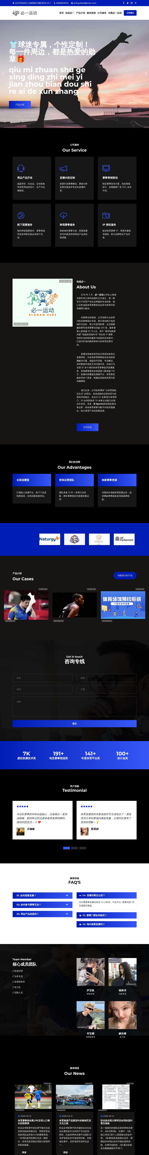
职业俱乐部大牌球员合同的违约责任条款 (116, 1122)
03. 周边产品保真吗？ (28, 914)
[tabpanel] (43, 819)
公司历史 (87, 427)
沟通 (115, 13)
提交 (74, 723)
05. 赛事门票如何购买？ (95, 915)
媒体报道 (91, 13)
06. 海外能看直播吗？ (94, 924)
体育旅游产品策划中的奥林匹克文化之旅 (75, 1122)
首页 (61, 13)
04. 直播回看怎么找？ (94, 895)
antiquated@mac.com (83, 3)
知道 (69, 13)
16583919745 (61, 3)
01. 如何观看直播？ (26, 895)
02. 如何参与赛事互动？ (29, 904)
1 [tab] (66, 848)
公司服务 (101, 13)
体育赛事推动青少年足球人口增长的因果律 (34, 1122)
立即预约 (130, 13)
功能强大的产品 (125, 575)
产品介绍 (80, 13)
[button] (146, 74)
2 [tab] (74, 848)
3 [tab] (82, 848)
